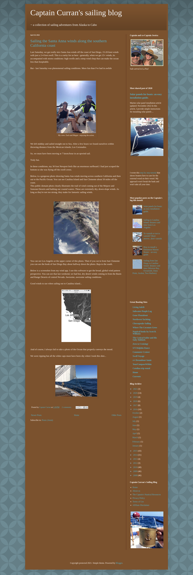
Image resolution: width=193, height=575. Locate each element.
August (135, 417)
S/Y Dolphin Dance (141, 348)
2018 (135, 401)
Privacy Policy (139, 498)
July (134, 421)
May (134, 429)
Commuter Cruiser (141, 352)
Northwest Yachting (141, 319)
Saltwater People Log (142, 311)
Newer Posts (36, 415)
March (135, 437)
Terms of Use (138, 501)
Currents (137, 376)
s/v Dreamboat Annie (142, 360)
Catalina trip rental (141, 368)
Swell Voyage (138, 356)
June (134, 425)
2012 (135, 463)
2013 (135, 459)
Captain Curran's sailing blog (76, 12)
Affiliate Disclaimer (141, 505)
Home (76, 415)
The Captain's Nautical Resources (147, 494)
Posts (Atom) (47, 420)
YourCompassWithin (142, 364)
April (134, 433)
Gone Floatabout (140, 315)
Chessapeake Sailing (142, 323)
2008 (135, 475)
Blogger (119, 563)
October (136, 413)
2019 (135, 397)
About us (136, 491)
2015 (135, 451)
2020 (135, 393)
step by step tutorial (148, 173)
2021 (135, 389)
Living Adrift (139, 307)
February (136, 442)
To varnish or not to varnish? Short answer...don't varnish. (152, 236)
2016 (135, 409)
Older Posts (116, 415)
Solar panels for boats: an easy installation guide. (152, 208)
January (136, 446)
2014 (135, 455)
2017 (135, 405)
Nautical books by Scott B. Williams (144, 332)
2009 (135, 471)
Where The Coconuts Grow (145, 327)
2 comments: (67, 407)
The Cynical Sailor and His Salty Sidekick (145, 339)
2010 (135, 467)
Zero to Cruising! (140, 344)
